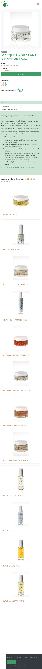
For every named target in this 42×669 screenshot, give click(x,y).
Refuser (21, 662)
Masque (4, 52)
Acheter (21, 74)
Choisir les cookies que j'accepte (16, 666)
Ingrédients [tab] (5, 106)
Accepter (11, 662)
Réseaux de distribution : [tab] (9, 109)
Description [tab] (5, 103)
